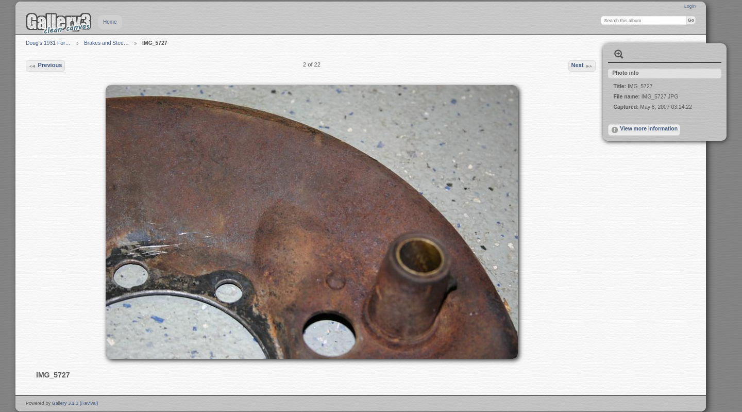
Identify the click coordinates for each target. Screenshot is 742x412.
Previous (45, 66)
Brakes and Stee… (106, 43)
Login (690, 6)
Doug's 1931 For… (48, 43)
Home (110, 22)
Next (582, 66)
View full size (619, 54)
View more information (644, 130)
